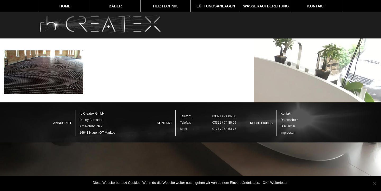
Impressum (288, 132)
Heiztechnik (165, 6)
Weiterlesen (279, 183)
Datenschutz (289, 120)
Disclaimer (287, 126)
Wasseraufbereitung (266, 6)
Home (65, 6)
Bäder (115, 6)
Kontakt (316, 6)
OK (265, 183)
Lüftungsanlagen (216, 6)
